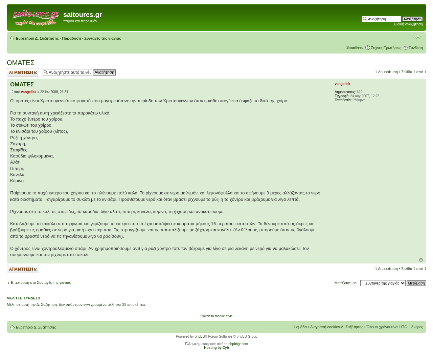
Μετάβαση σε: (346, 283)
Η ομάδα (300, 327)
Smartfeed (355, 47)
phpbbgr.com (238, 344)
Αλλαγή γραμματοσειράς (418, 37)
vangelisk (29, 92)
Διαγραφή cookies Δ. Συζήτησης (336, 327)
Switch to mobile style (216, 316)
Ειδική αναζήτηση (408, 24)
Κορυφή (421, 260)
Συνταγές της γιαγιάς (102, 38)
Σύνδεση (416, 48)
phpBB (200, 336)
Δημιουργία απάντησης (23, 72)
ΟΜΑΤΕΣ (21, 62)
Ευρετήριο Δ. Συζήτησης (37, 38)
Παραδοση (71, 38)
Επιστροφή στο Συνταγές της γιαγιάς (41, 282)
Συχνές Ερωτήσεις (386, 48)
